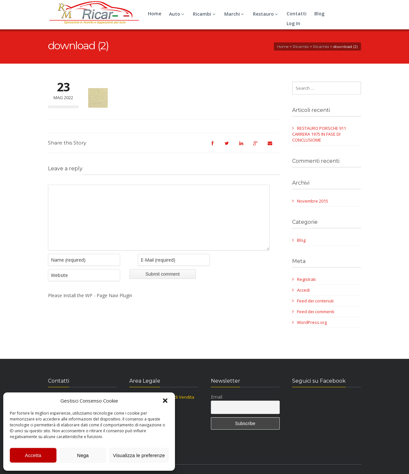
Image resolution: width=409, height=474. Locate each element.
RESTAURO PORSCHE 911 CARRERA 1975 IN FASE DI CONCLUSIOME (319, 134)
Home (154, 13)
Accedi (303, 290)
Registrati (306, 279)
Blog (319, 13)
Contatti (297, 13)
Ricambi (205, 14)
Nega (83, 455)
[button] (165, 400)
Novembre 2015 (312, 201)
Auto (177, 14)
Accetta (33, 455)
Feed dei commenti (315, 311)
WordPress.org (312, 322)
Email (216, 397)
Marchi (235, 14)
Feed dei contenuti (315, 301)
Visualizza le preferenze (139, 455)
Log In (293, 23)
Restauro (266, 14)
